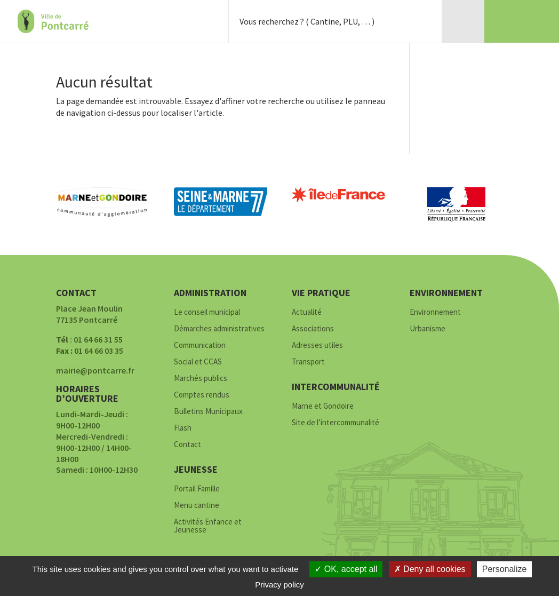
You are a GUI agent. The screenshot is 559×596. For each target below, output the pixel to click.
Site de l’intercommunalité (335, 422)
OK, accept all (346, 569)
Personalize (504, 569)
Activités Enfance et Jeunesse (208, 526)
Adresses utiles (317, 345)
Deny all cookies (430, 569)
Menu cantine (196, 505)
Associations (313, 328)
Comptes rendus (201, 395)
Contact (187, 444)
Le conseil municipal (207, 312)
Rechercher (420, 21)
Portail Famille (197, 489)
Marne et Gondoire (323, 406)
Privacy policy (279, 584)
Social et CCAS (198, 362)
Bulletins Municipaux (208, 411)
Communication (200, 345)
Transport (308, 362)
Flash (182, 428)
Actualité (307, 312)
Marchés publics (200, 378)
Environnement (435, 312)
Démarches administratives (219, 328)
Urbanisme (427, 328)
